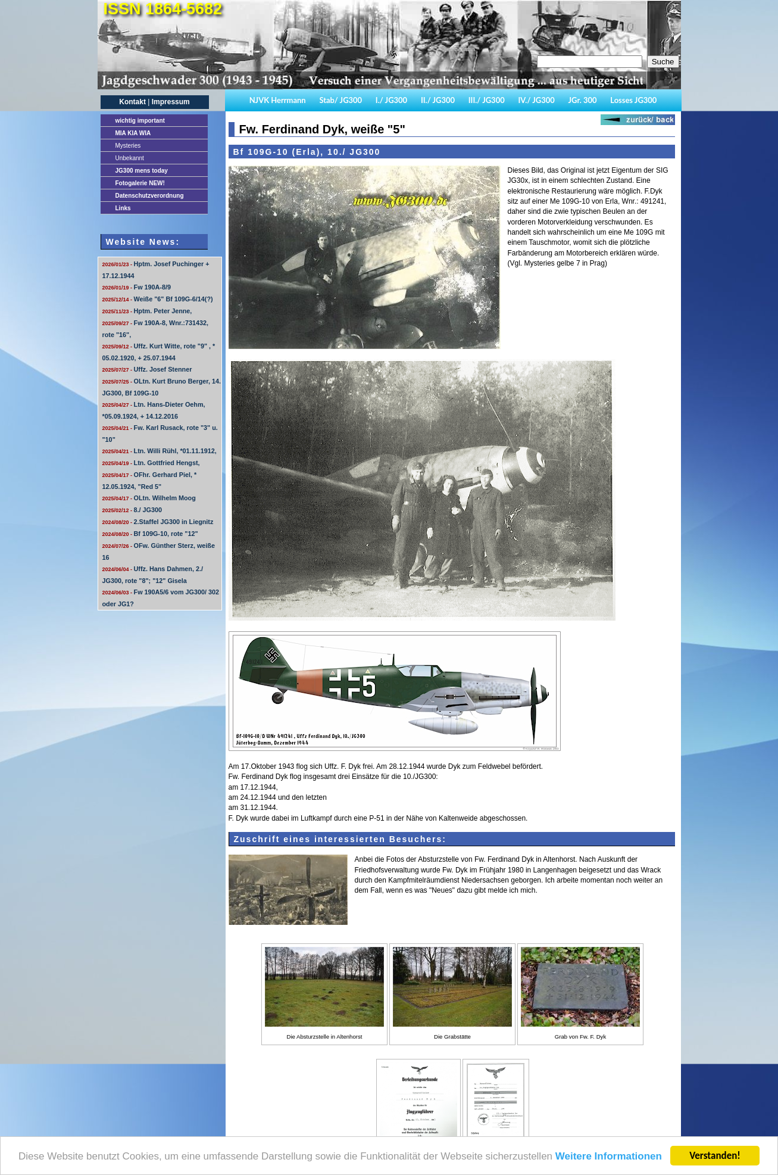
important (140, 120)
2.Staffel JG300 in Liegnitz (158, 521)
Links (123, 208)
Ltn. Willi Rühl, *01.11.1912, (159, 450)
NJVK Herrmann (277, 100)
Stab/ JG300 (340, 100)
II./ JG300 (438, 100)
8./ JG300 (132, 509)
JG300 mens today (141, 170)
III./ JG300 (486, 100)
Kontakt (132, 102)
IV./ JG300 (536, 100)
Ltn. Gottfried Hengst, (151, 462)
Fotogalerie (140, 183)
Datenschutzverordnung (149, 195)
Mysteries (128, 145)
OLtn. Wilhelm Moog (149, 497)
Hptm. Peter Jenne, (147, 310)
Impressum (171, 102)
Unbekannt (129, 158)
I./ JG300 (391, 100)
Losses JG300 (633, 100)
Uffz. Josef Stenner (147, 369)
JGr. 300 (582, 100)
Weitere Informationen (608, 1158)
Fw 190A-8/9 (136, 287)
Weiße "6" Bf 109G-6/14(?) (157, 299)
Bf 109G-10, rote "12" (150, 533)
